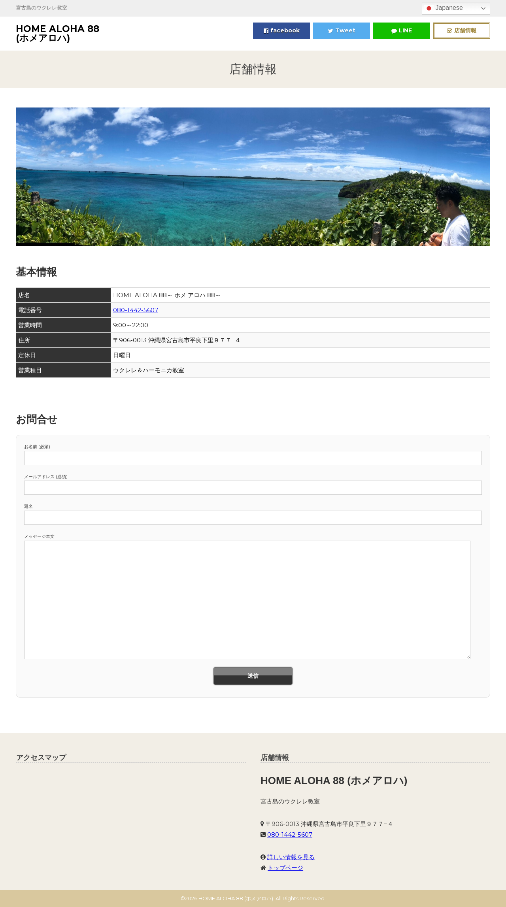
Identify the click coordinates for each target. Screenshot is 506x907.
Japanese (443, 8)
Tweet (341, 30)
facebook (282, 30)
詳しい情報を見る (291, 857)
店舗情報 (461, 30)
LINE (401, 30)
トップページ (285, 867)
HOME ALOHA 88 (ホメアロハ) (57, 33)
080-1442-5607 (135, 310)
